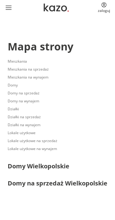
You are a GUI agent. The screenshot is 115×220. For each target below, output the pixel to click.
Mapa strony (40, 46)
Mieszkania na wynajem (28, 77)
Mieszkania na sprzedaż (28, 69)
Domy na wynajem (23, 101)
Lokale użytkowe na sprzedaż (32, 140)
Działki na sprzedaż (24, 116)
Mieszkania (17, 61)
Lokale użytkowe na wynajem (32, 148)
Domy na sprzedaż (24, 93)
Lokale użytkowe (22, 132)
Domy (13, 85)
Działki (13, 109)
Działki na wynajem (24, 124)
